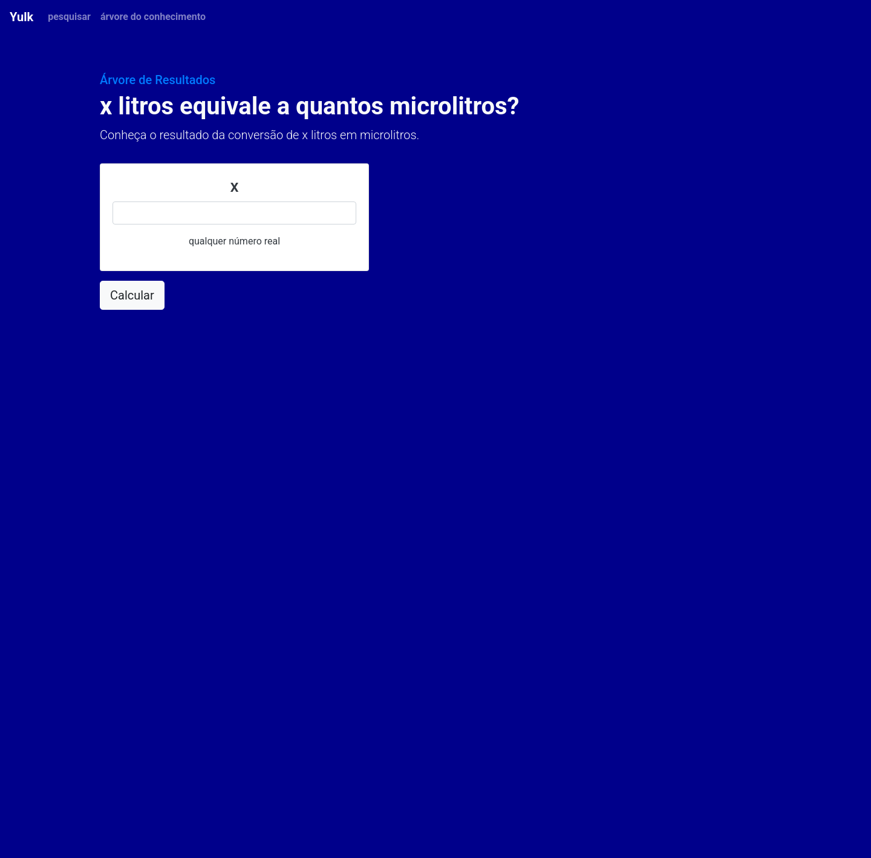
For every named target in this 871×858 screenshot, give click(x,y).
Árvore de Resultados (157, 80)
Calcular (132, 295)
